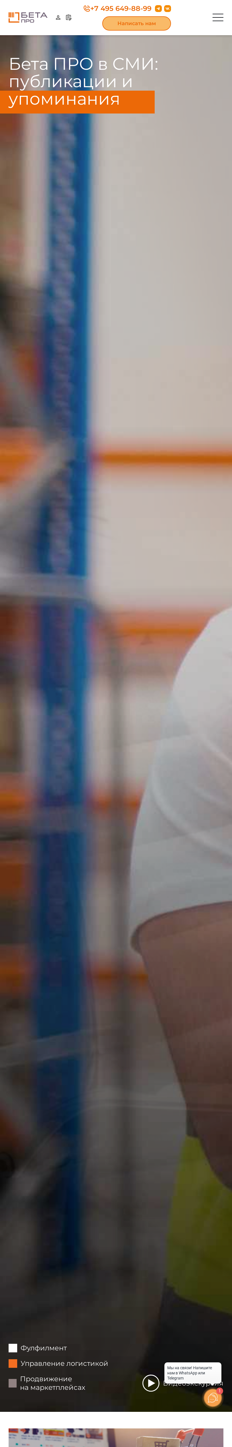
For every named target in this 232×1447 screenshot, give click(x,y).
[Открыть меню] (218, 17)
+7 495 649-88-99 (117, 9)
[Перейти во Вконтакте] (167, 8)
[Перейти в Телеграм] (158, 8)
